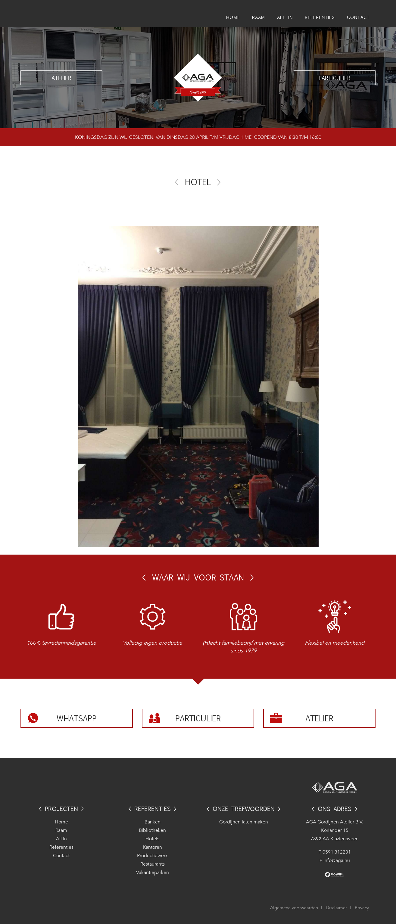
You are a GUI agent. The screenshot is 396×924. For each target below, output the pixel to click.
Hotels (152, 838)
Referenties (61, 847)
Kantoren (152, 847)
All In (61, 838)
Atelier (61, 77)
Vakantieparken (152, 872)
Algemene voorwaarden (294, 908)
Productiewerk (152, 855)
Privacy (362, 908)
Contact (61, 855)
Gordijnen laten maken (243, 822)
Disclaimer (336, 908)
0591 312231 (337, 852)
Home (61, 822)
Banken (153, 822)
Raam (61, 830)
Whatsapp (77, 718)
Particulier (335, 77)
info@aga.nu (336, 860)
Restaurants (152, 864)
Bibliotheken (152, 830)
